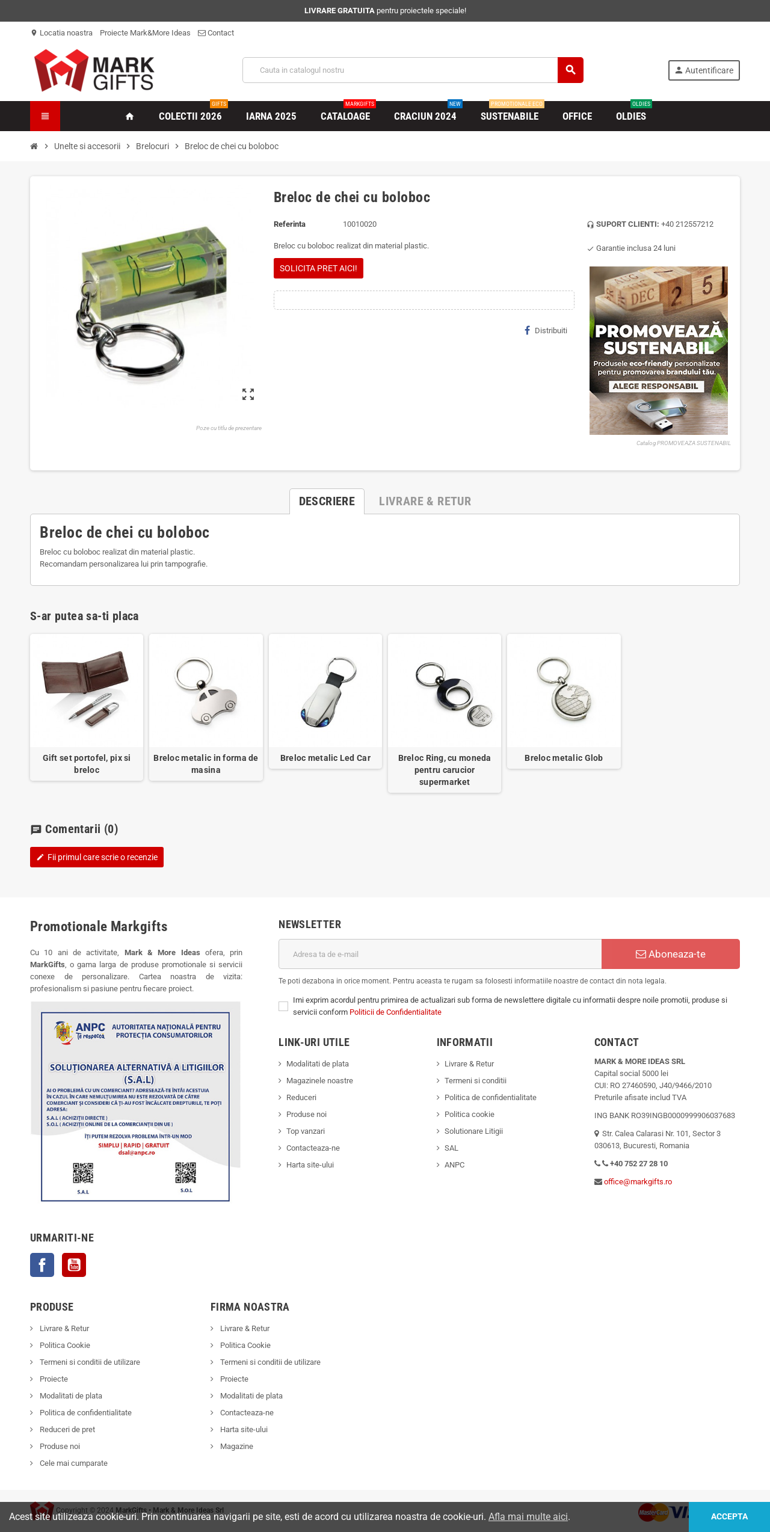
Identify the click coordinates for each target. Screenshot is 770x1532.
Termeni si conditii (476, 1080)
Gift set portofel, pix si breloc (87, 764)
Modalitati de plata (317, 1063)
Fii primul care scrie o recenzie (97, 857)
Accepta (728, 1517)
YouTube (74, 1265)
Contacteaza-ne (313, 1147)
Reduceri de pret (66, 1429)
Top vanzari (305, 1131)
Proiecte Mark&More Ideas (145, 32)
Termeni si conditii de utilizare (89, 1362)
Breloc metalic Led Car (325, 758)
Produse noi (306, 1114)
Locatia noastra (61, 32)
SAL (451, 1147)
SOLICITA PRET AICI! (318, 268)
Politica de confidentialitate (491, 1097)
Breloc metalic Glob (564, 758)
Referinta (290, 224)
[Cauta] (413, 70)
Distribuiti (546, 330)
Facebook (42, 1265)
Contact (216, 32)
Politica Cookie (64, 1345)
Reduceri (301, 1097)
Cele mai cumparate (73, 1463)
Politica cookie (469, 1114)
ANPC (454, 1164)
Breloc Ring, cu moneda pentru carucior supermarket (444, 770)
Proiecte (53, 1378)
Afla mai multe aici (528, 1516)
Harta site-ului (310, 1164)
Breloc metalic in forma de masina (205, 764)
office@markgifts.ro (638, 1181)
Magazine (235, 1446)
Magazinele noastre (319, 1080)
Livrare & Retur (469, 1063)
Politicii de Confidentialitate (396, 1012)
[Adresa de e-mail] (440, 954)
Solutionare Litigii (474, 1131)
